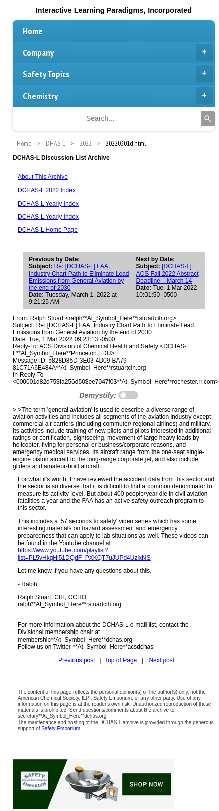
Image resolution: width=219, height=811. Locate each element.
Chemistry (118, 95)
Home (33, 31)
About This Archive (43, 177)
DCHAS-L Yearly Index (48, 203)
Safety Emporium (60, 728)
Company (118, 52)
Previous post (76, 660)
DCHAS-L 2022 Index (47, 190)
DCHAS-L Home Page (48, 229)
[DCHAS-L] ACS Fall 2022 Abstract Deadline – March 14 (167, 273)
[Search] (208, 118)
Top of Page (121, 660)
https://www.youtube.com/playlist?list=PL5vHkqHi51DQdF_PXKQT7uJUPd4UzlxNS (84, 554)
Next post (161, 660)
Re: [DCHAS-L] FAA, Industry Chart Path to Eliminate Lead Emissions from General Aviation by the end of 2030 (79, 277)
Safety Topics (118, 73)
